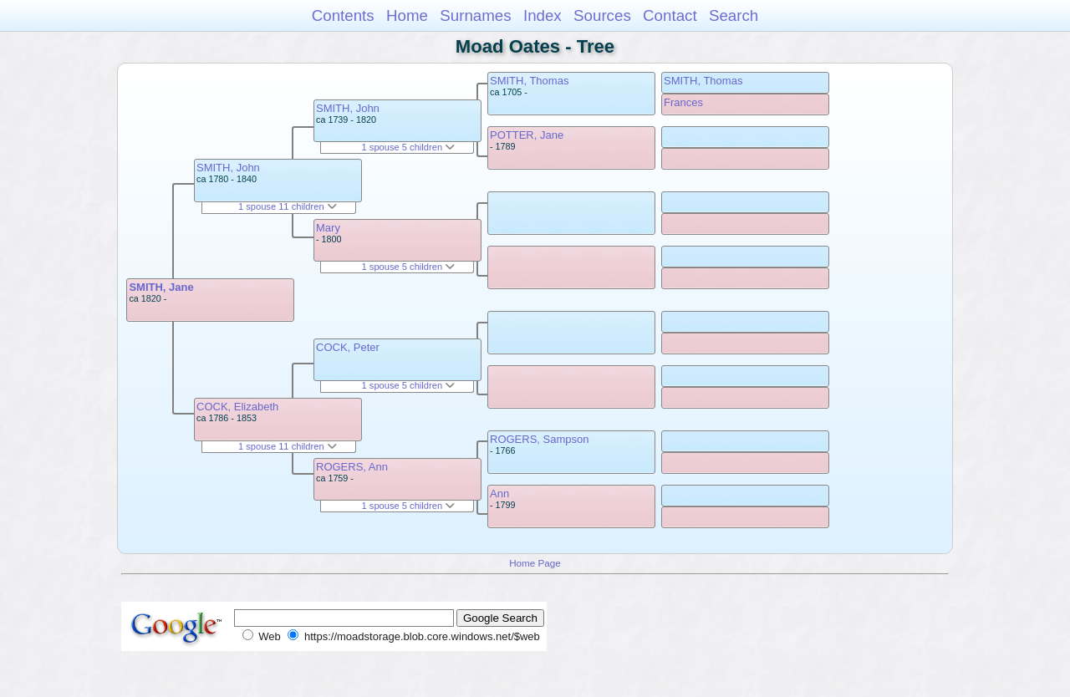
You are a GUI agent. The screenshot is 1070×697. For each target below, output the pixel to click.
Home (407, 15)
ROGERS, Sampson (539, 439)
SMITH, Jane (161, 287)
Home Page (535, 562)
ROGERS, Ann (352, 466)
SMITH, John (228, 167)
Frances (683, 102)
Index (542, 15)
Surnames (475, 15)
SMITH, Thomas (529, 80)
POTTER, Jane (526, 135)
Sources (602, 15)
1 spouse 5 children (409, 147)
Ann (499, 493)
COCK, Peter (348, 347)
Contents (343, 15)
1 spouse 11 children (287, 206)
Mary (328, 227)
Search (733, 15)
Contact (670, 15)
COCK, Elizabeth (237, 406)
